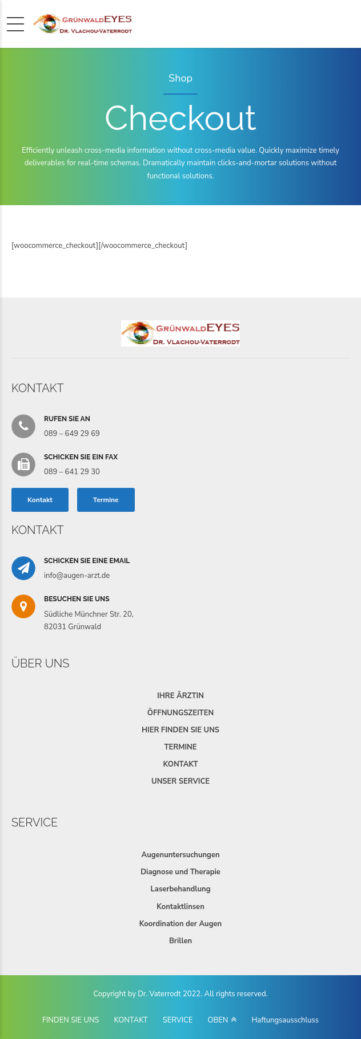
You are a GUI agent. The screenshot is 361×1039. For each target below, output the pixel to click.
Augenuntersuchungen (180, 855)
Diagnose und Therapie (180, 872)
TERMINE (180, 747)
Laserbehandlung (180, 889)
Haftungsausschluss (285, 1020)
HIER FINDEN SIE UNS (180, 730)
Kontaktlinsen (180, 907)
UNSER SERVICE (180, 781)
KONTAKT (180, 764)
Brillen (180, 941)
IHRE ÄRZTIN (180, 696)
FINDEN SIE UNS (70, 1020)
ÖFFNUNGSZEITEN (180, 713)
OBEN (217, 1020)
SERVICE (178, 1020)
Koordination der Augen (180, 924)
